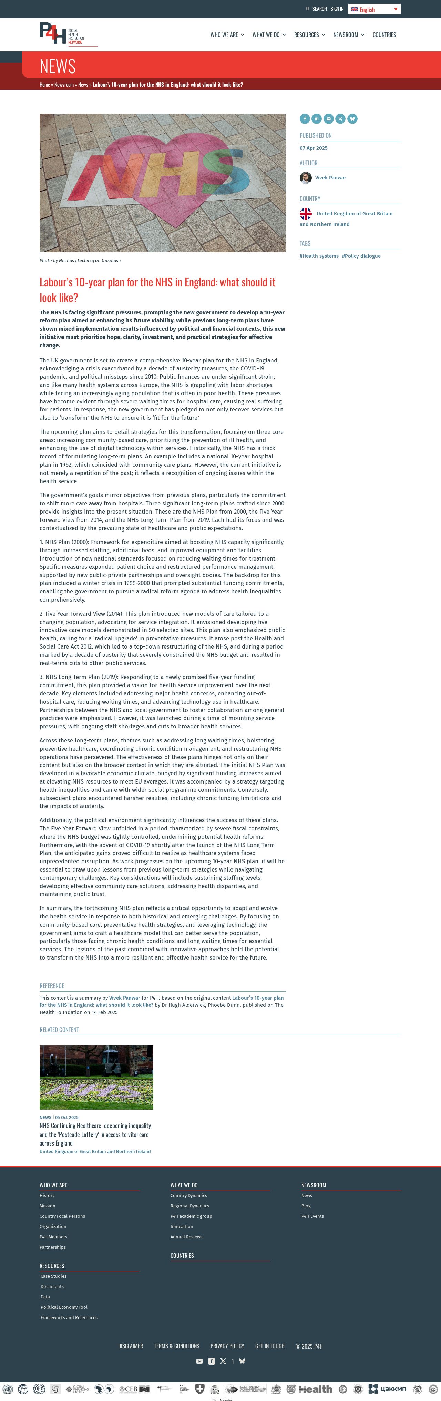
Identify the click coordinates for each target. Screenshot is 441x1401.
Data (45, 1288)
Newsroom (346, 34)
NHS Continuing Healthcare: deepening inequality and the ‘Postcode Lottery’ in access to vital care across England (95, 1125)
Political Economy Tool (64, 1298)
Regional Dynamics (190, 1197)
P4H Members (53, 1228)
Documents (52, 1277)
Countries (384, 34)
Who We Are (224, 34)
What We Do (266, 34)
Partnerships (53, 1238)
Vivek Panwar (124, 988)
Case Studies (53, 1267)
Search (314, 8)
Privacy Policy (227, 1337)
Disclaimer (130, 1337)
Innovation (182, 1217)
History (47, 1186)
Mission (47, 1197)
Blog (306, 1197)
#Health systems (319, 247)
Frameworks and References (69, 1308)
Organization (53, 1217)
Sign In (334, 8)
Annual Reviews (186, 1228)
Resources (306, 34)
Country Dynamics (189, 1186)
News (83, 84)
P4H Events (312, 1207)
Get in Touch (270, 1337)
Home (45, 84)
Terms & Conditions (176, 1337)
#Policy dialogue (361, 247)
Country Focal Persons (62, 1207)
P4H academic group (191, 1207)
